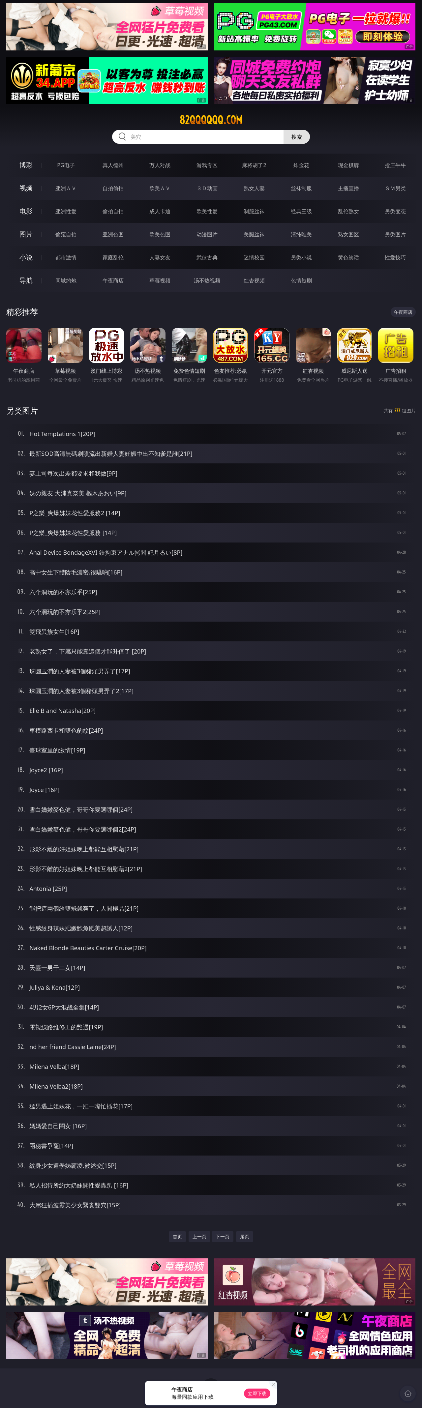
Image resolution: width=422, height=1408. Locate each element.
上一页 (199, 1236)
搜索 (296, 136)
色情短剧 (301, 280)
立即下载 (257, 1393)
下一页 (222, 1236)
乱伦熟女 (348, 211)
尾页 (244, 1236)
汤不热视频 (207, 280)
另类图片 (395, 234)
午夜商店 (113, 280)
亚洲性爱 (65, 211)
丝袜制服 (301, 188)
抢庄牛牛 (395, 165)
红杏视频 (254, 280)
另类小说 (301, 257)
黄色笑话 (348, 257)
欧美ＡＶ (159, 188)
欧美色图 (159, 234)
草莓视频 (159, 280)
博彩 (26, 165)
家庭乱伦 (113, 257)
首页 (177, 1236)
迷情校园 (254, 257)
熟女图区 (348, 234)
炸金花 (301, 165)
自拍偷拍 (113, 188)
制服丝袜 (254, 211)
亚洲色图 (113, 234)
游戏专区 (207, 165)
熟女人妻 (254, 188)
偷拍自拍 (113, 211)
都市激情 (65, 257)
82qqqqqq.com (210, 120)
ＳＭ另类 (395, 188)
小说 (26, 257)
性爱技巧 (395, 257)
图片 (26, 234)
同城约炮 (65, 280)
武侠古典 (207, 257)
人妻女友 (159, 257)
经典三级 (301, 211)
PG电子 (66, 165)
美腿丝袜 (254, 234)
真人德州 (113, 165)
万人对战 (159, 165)
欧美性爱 (207, 211)
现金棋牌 (348, 165)
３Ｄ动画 (207, 188)
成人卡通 (159, 211)
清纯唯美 (301, 234)
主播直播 (348, 188)
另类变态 (395, 211)
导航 (26, 280)
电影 (26, 211)
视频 (26, 188)
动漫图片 (207, 234)
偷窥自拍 (65, 234)
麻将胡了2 (254, 165)
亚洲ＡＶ (65, 188)
